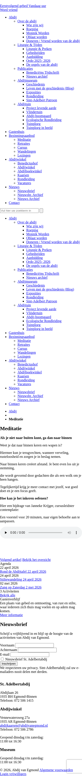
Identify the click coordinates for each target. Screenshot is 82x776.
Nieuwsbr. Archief (30, 396)
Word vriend (8, 10)
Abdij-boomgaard (38, 317)
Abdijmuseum (27, 281)
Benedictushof (27, 364)
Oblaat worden (36, 238)
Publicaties (25, 269)
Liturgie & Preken (39, 250)
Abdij (13, 218)
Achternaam (8, 650)
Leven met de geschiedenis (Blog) (50, 289)
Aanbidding (34, 258)
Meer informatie (11, 615)
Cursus (22, 348)
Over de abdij (27, 222)
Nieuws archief (36, 277)
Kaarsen (23, 376)
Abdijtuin (24, 305)
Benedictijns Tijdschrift (42, 273)
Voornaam (7, 645)
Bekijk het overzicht (36, 560)
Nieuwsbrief (26, 392)
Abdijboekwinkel (29, 372)
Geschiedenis (35, 285)
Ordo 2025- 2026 (38, 262)
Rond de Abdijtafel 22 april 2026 (23, 571)
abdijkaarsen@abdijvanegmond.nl (24, 725)
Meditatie (24, 341)
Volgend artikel (10, 560)
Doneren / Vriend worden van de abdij (53, 242)
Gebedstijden (35, 254)
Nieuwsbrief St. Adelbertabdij (24, 659)
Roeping (32, 230)
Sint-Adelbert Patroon (41, 301)
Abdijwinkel (17, 360)
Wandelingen (26, 352)
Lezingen (24, 356)
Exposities (33, 293)
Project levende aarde (41, 309)
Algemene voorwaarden (56, 770)
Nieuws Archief (28, 400)
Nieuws (14, 388)
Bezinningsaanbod (22, 337)
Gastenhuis (16, 333)
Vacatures (24, 384)
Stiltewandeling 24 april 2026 (21, 579)
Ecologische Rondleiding (43, 321)
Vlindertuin (34, 313)
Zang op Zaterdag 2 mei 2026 (21, 587)
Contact (14, 404)
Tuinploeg (33, 325)
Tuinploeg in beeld (39, 329)
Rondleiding (35, 297)
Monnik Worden (37, 234)
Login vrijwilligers (13, 774)
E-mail (5, 654)
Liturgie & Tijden (29, 246)
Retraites (23, 344)
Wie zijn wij (34, 226)
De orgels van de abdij (42, 266)
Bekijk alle (7, 595)
